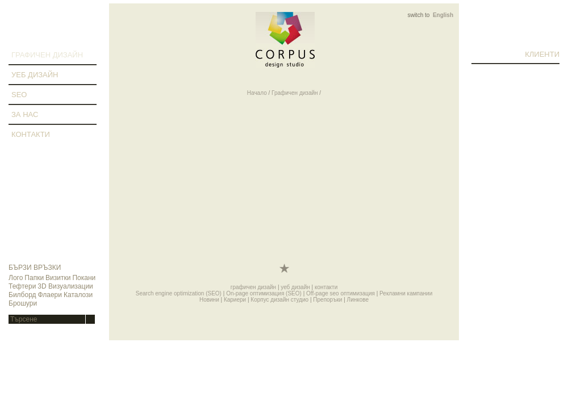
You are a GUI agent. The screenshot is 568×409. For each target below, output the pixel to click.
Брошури (23, 303)
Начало (257, 93)
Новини (209, 300)
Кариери (235, 300)
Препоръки (327, 300)
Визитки (57, 278)
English (443, 15)
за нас (24, 114)
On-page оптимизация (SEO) (264, 293)
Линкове (358, 300)
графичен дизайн (47, 55)
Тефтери (22, 286)
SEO (19, 94)
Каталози (78, 295)
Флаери (50, 295)
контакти (30, 134)
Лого (16, 278)
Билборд (22, 295)
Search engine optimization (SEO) (179, 293)
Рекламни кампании (405, 293)
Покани (83, 278)
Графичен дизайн (295, 93)
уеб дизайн (34, 74)
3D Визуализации (65, 286)
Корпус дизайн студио (279, 300)
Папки (34, 278)
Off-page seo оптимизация (340, 293)
